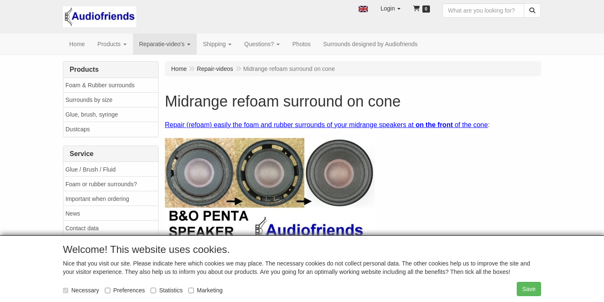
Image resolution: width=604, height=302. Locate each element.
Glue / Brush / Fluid (90, 169)
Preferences (125, 290)
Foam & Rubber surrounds (100, 85)
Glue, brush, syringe (91, 114)
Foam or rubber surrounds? (101, 184)
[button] (363, 8)
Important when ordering (97, 198)
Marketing (205, 290)
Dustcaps (77, 129)
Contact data (82, 228)
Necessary (81, 290)
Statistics (166, 290)
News (72, 213)
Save (529, 289)
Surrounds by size (88, 99)
